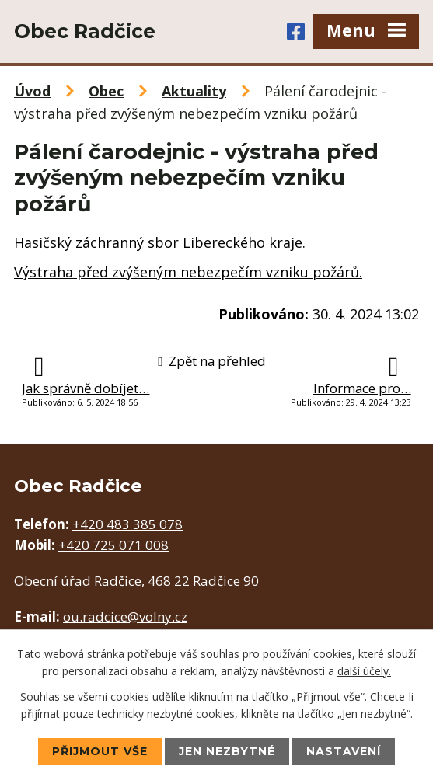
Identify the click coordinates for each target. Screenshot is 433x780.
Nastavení (343, 751)
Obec (106, 91)
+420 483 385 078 (127, 524)
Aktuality (194, 91)
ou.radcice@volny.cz (125, 616)
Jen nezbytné (227, 751)
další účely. (364, 670)
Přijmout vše (100, 751)
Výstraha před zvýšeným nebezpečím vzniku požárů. (188, 272)
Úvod (32, 91)
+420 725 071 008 (113, 545)
